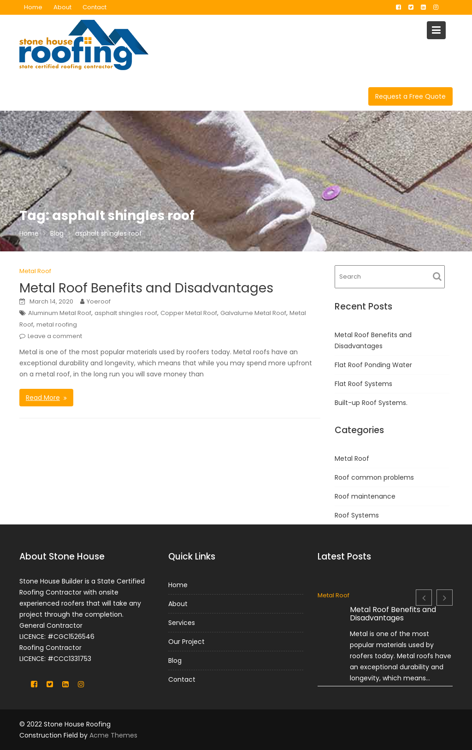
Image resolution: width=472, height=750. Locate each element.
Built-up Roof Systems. (371, 402)
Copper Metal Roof (188, 313)
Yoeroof (99, 301)
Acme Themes (113, 735)
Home (33, 7)
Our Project (187, 641)
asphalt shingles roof (125, 313)
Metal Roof (35, 271)
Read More (43, 397)
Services (182, 622)
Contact (94, 7)
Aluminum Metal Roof (59, 313)
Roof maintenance (365, 496)
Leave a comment (55, 336)
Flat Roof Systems (363, 383)
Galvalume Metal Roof (253, 313)
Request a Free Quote (410, 96)
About (62, 7)
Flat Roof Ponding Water (373, 364)
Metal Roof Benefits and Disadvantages (146, 288)
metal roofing (56, 324)
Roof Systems (357, 515)
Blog (176, 660)
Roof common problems (374, 477)
